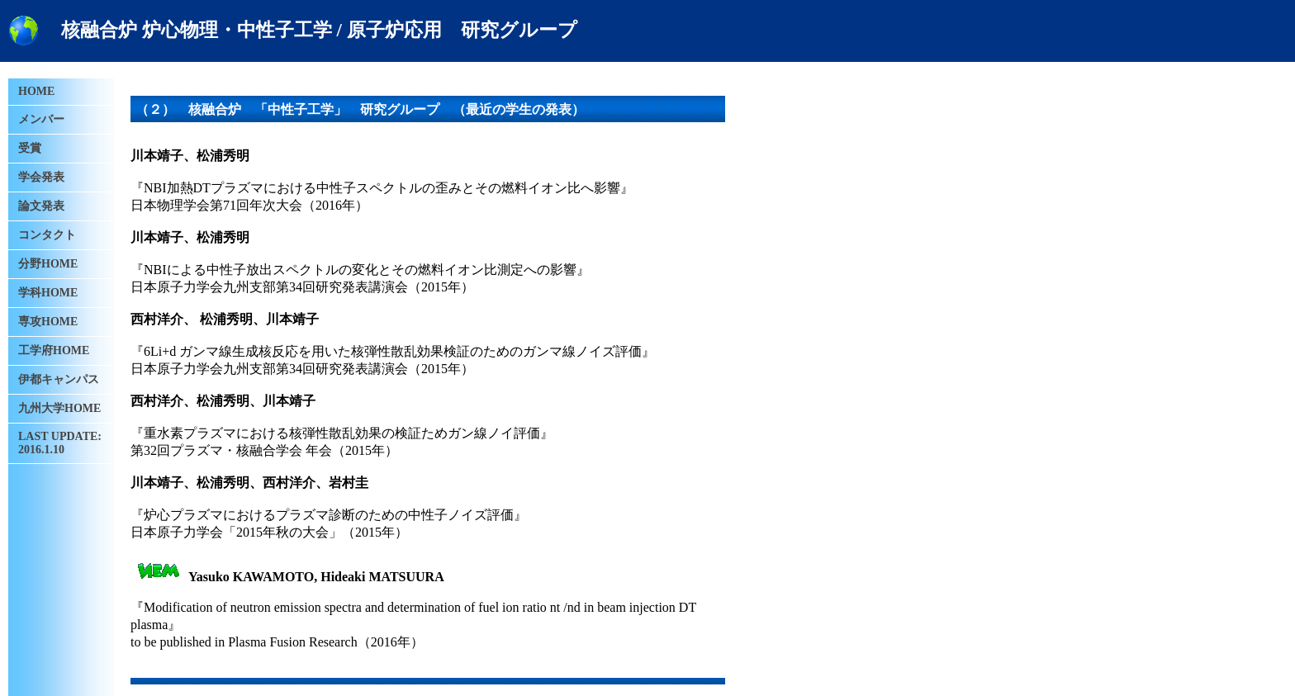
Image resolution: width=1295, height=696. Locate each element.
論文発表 (41, 206)
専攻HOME (48, 321)
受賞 (29, 148)
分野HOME (48, 264)
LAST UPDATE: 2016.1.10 (60, 443)
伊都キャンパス (58, 379)
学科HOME (48, 292)
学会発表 (41, 177)
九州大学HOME (59, 408)
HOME (36, 91)
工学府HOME (53, 350)
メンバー (41, 119)
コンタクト (47, 235)
